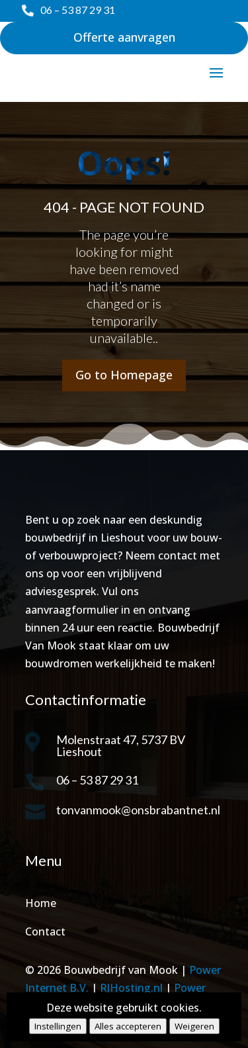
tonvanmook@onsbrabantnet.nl (138, 809)
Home (40, 903)
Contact (45, 931)
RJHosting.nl (131, 987)
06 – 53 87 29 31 (77, 9)
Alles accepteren (128, 1026)
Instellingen (57, 1026)
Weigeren (194, 1026)
